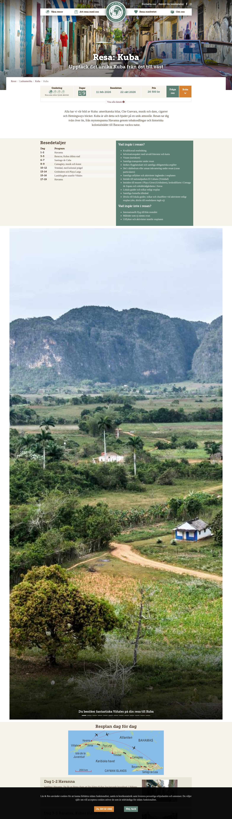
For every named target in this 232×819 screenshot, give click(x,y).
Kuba (37, 81)
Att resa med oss (86, 12)
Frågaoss (172, 91)
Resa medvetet (145, 12)
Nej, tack (131, 809)
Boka (185, 91)
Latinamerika (26, 81)
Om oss (178, 12)
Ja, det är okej (104, 809)
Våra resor (54, 12)
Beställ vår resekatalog (171, 4)
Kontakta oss (149, 4)
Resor (13, 81)
